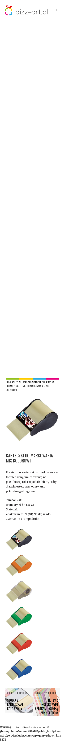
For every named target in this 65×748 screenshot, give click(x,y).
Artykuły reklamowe (30, 382)
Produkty (11, 382)
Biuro (46, 382)
